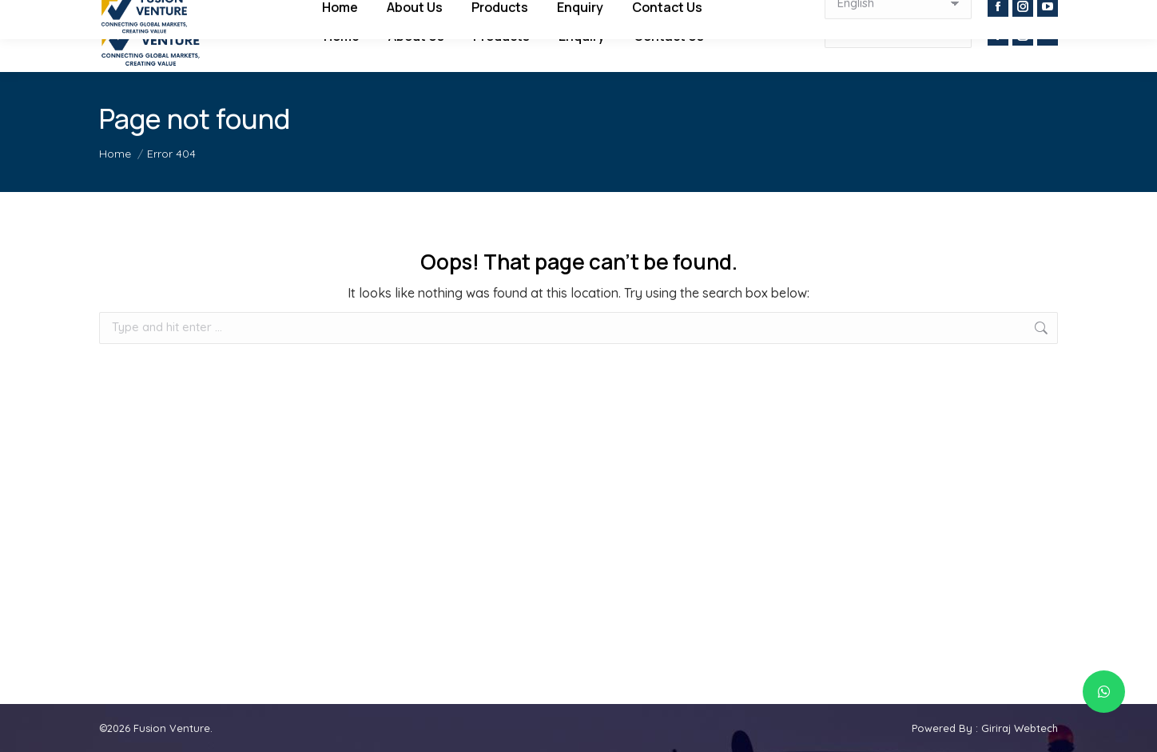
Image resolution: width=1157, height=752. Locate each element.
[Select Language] (898, 32)
